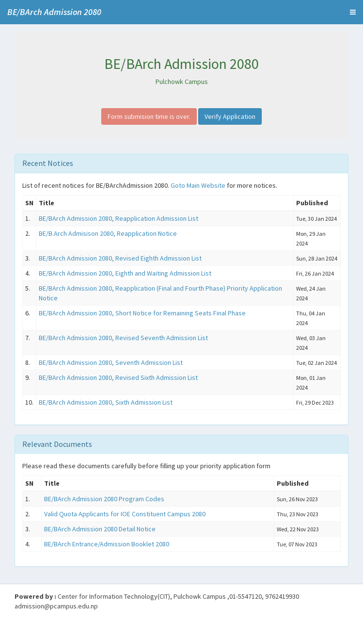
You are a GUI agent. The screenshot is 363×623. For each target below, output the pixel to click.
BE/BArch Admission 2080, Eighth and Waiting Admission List (125, 273)
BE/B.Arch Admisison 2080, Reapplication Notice (108, 233)
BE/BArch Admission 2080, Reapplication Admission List (118, 218)
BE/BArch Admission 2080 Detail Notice (100, 529)
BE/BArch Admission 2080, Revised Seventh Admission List (123, 337)
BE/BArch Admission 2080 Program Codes (104, 498)
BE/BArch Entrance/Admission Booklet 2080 (106, 544)
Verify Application (230, 116)
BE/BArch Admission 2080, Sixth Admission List (106, 402)
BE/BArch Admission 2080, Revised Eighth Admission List (120, 258)
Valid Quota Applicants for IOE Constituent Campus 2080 (124, 513)
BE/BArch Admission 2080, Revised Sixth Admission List (118, 377)
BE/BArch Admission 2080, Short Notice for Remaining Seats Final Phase (142, 313)
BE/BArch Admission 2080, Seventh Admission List (111, 362)
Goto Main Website (198, 185)
